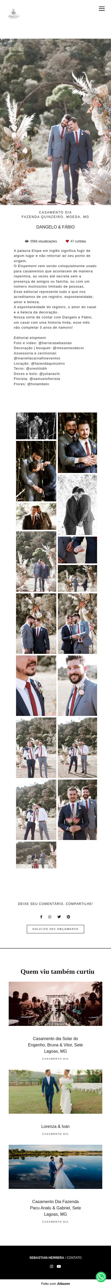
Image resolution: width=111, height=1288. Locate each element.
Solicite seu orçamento (55, 929)
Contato (74, 1257)
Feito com (55, 1284)
